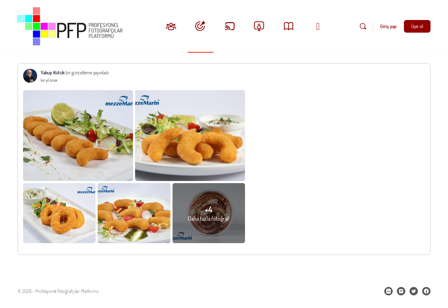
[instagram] (401, 291)
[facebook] (426, 291)
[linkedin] (388, 291)
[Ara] (363, 26)
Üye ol (417, 26)
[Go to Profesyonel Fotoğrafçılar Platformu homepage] (70, 25)
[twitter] (414, 291)
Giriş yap (388, 26)
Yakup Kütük (52, 72)
